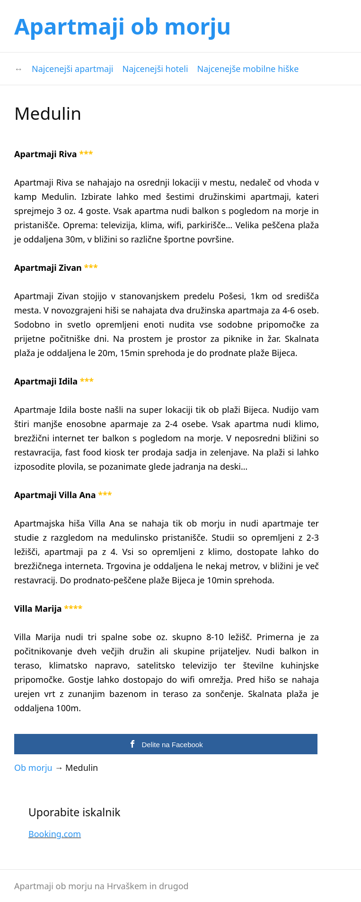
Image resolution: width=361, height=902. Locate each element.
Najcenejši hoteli (155, 68)
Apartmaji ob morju (122, 26)
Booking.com (54, 833)
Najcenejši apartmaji (73, 68)
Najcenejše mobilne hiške (248, 68)
